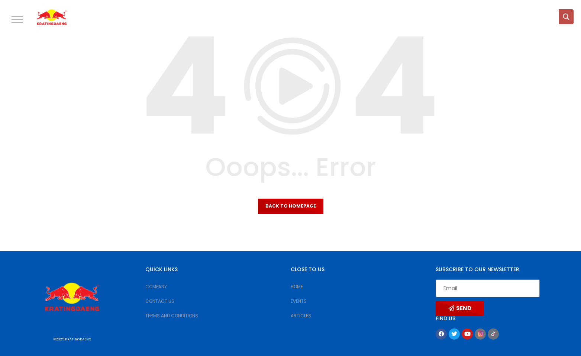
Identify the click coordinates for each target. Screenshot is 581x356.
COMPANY (156, 286)
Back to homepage (290, 206)
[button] (17, 19)
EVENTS (299, 301)
